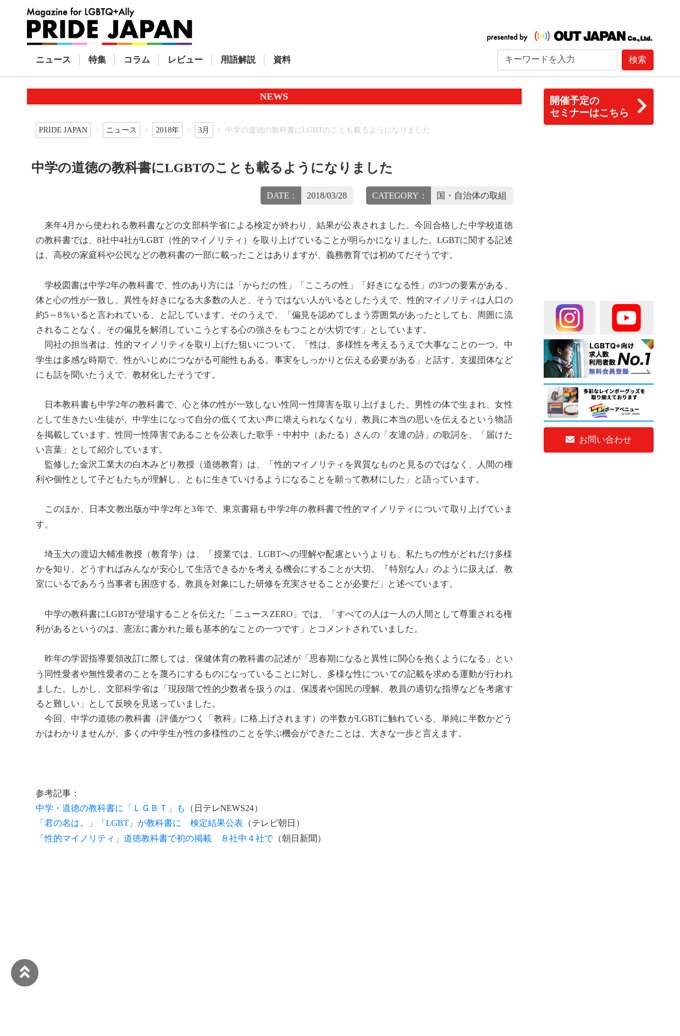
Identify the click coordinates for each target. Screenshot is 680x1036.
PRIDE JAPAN (63, 129)
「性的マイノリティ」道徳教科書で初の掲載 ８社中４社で (154, 838)
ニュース (53, 59)
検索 (637, 59)
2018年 (167, 129)
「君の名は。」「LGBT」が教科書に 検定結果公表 (140, 823)
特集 (97, 59)
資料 (282, 59)
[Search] (557, 59)
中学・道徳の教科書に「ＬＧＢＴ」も (110, 808)
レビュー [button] (185, 59)
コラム (137, 59)
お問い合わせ (599, 439)
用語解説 (238, 59)
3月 (203, 129)
